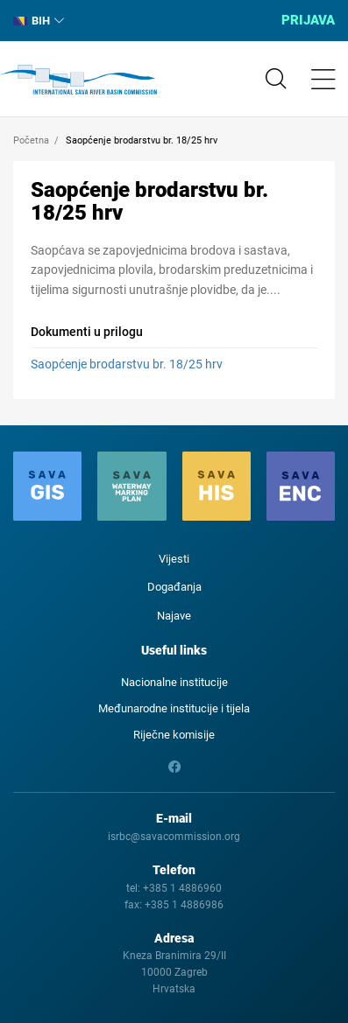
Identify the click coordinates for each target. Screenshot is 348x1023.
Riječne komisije (174, 734)
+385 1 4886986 (184, 905)
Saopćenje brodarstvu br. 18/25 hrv (127, 364)
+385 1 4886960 (182, 888)
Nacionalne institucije (174, 682)
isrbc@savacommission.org (174, 836)
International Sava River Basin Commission (78, 80)
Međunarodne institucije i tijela (174, 708)
